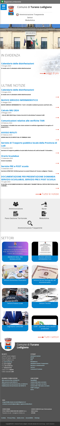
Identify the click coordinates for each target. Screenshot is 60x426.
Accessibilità (29, 418)
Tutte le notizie (47, 194)
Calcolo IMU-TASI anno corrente (40, 386)
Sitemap (37, 418)
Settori (30, 17)
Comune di (28, 346)
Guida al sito (20, 418)
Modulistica (30, 20)
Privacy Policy (11, 418)
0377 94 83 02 (8, 362)
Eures (32, 389)
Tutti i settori (48, 337)
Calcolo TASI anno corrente (39, 384)
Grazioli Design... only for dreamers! (46, 424)
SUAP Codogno (35, 387)
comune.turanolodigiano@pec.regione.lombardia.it (17, 404)
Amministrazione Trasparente (30, 14)
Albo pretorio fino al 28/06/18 (10, 380)
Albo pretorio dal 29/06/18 (9, 382)
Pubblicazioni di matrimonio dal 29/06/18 (14, 386)
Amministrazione (35, 356)
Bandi (32, 358)
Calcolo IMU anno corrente (38, 382)
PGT (32, 360)
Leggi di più (49, 73)
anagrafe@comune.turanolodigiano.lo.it (14, 402)
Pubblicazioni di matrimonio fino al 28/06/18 (15, 384)
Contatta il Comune (36, 369)
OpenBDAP (34, 380)
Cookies (3, 418)
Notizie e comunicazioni (37, 365)
